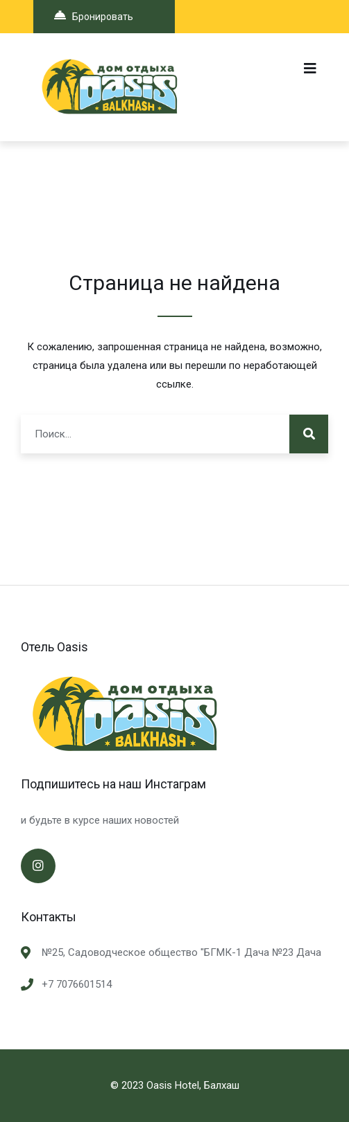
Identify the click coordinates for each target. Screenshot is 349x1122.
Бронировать (93, 15)
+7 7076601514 (77, 984)
